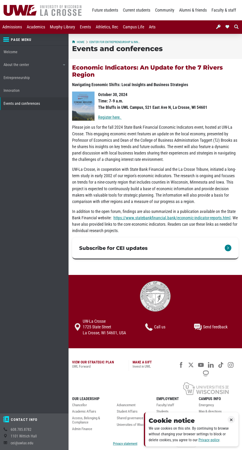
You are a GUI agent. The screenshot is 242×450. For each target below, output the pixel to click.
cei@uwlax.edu (22, 443)
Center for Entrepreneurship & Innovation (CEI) (114, 42)
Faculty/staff (165, 405)
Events (85, 27)
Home (78, 42)
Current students (136, 10)
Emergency (206, 405)
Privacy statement (125, 443)
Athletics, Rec (107, 27)
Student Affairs (127, 412)
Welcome (10, 52)
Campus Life (133, 27)
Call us (155, 327)
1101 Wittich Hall (24, 436)
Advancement (126, 405)
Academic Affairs (84, 412)
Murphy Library (62, 27)
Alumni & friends (193, 10)
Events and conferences (22, 103)
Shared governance (130, 418)
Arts (152, 27)
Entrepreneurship (17, 77)
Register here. (110, 117)
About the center (34, 66)
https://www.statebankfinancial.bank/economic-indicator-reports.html (171, 218)
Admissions (12, 27)
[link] (155, 249)
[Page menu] (34, 40)
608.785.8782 (21, 429)
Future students (105, 10)
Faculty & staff (224, 10)
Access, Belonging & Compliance (86, 420)
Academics (36, 27)
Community (164, 10)
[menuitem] (12, 27)
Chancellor (79, 405)
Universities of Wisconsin (134, 425)
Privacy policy (209, 440)
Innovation (12, 90)
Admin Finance (82, 429)
